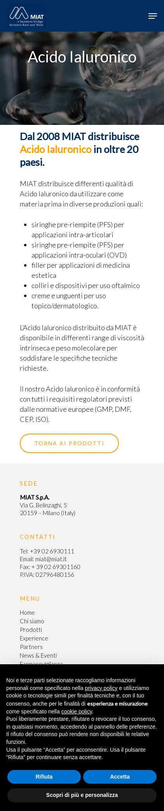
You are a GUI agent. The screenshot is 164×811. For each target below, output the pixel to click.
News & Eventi (38, 655)
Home (27, 612)
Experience (34, 638)
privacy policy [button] (101, 688)
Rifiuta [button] (44, 777)
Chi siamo (32, 620)
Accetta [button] (120, 777)
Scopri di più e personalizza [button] (82, 795)
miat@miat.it (51, 558)
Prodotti (31, 629)
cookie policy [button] (76, 711)
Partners (31, 646)
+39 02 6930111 (52, 551)
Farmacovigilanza (41, 663)
